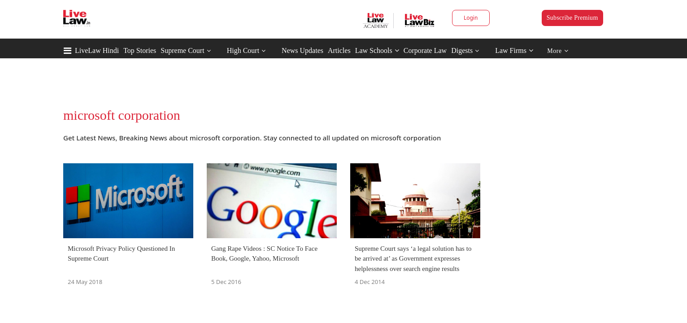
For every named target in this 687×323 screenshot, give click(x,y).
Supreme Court (182, 50)
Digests (462, 50)
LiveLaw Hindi (97, 50)
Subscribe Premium (572, 17)
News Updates (302, 50)
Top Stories (139, 50)
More (557, 51)
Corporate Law (425, 50)
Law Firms (514, 50)
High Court (243, 50)
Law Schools (377, 50)
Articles (339, 50)
